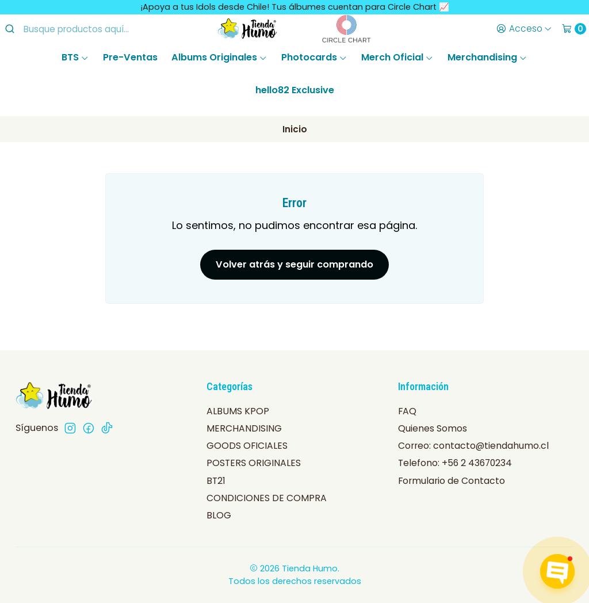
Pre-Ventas (130, 57)
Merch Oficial (397, 57)
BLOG (218, 515)
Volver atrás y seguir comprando (294, 264)
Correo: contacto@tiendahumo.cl (473, 445)
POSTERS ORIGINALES (253, 463)
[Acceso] (523, 29)
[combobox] (93, 28)
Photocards (314, 57)
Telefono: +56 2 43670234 (455, 463)
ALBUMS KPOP (237, 411)
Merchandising (487, 57)
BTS (75, 57)
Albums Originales (219, 57)
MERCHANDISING (244, 428)
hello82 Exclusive (294, 90)
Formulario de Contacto (451, 480)
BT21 (215, 480)
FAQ (407, 411)
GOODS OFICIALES (247, 445)
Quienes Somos (432, 428)
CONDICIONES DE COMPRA (266, 498)
